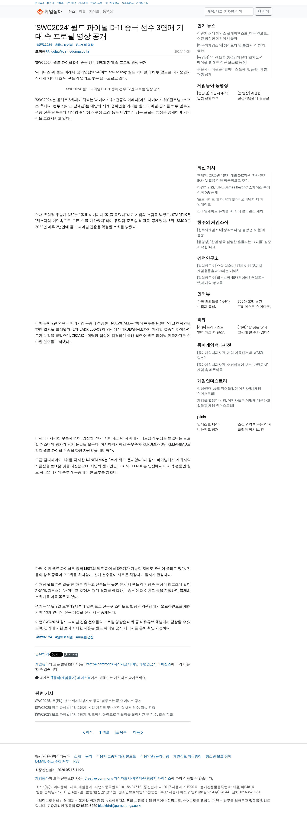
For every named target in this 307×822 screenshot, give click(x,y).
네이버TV (71, 2)
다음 (138, 732)
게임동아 (42, 664)
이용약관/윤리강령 (154, 756)
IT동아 (50, 2)
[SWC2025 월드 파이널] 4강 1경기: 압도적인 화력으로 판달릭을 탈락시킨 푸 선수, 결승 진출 (104, 714)
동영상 (108, 11)
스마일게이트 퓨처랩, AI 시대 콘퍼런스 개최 (230, 211)
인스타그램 (96, 2)
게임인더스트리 (212, 381)
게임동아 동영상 (212, 85)
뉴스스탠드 (128, 2)
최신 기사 (206, 167)
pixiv (201, 416)
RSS (76, 761)
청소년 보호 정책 (218, 756)
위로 (104, 732)
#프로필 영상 (84, 45)
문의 (88, 756)
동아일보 (40, 2)
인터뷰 (203, 294)
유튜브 (60, 2)
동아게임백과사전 (214, 345)
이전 (88, 732)
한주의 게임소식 (212, 222)
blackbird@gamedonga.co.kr (120, 806)
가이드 (94, 11)
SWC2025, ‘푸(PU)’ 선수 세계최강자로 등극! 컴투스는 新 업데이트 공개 (88, 701)
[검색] (229, 11)
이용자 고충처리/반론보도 (116, 756)
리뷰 (82, 11)
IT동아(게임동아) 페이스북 (71, 678)
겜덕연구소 (208, 258)
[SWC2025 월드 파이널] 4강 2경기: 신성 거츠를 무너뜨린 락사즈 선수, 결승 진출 (95, 708)
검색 (263, 11)
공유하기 (42, 654)
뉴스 (72, 11)
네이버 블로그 (112, 2)
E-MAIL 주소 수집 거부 (52, 761)
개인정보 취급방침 (187, 756)
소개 (77, 756)
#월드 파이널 (64, 45)
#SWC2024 (44, 45)
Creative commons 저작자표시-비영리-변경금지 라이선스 (127, 664)
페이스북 (83, 2)
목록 (121, 732)
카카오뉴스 (142, 2)
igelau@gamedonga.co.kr (70, 51)
